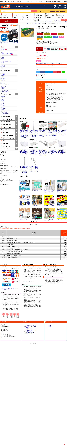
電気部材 (2, 107)
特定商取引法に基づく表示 (62, 21)
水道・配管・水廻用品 (7, 135)
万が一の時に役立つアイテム (49, 205)
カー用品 (25, 16)
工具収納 (2, 57)
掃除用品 (2, 75)
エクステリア (59, 17)
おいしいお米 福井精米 (37, 219)
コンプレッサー (52, 11)
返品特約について (28, 331)
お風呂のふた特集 (37, 190)
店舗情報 (49, 326)
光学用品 (2, 103)
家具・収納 (14, 16)
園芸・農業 (37, 14)
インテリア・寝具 (4, 17)
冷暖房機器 (3, 96)
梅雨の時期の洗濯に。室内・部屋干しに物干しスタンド (62, 190)
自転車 (13, 17)
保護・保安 (3, 66)
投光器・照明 (3, 65)
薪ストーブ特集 (37, 205)
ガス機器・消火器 (4, 112)
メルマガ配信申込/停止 (29, 332)
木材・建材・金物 (60, 16)
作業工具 (2, 52)
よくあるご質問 (38, 1)
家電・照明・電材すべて (5, 113)
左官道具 (2, 58)
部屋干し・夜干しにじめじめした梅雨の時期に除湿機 (49, 190)
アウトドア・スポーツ (27, 14)
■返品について (38, 69)
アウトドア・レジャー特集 (62, 219)
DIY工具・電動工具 (4, 14)
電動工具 (2, 49)
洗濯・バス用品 (3, 83)
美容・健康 (25, 17)
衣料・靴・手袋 (37, 17)
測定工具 (2, 62)
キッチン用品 (3, 73)
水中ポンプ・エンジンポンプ (6, 61)
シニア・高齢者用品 (4, 90)
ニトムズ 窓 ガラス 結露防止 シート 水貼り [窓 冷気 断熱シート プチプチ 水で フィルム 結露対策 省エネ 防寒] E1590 (52, 133)
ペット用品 (3, 16)
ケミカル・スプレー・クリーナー (7, 53)
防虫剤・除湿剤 (3, 86)
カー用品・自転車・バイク (8, 129)
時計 (1, 104)
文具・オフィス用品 (49, 16)
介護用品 (2, 88)
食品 (3, 140)
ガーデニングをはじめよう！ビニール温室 (49, 219)
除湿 (61, 11)
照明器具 (2, 100)
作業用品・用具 (3, 60)
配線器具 (2, 109)
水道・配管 (48, 17)
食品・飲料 (59, 14)
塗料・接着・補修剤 (6, 119)
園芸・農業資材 (5, 116)
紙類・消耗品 (3, 78)
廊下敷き (39, 23)
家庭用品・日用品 (38, 16)
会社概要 (49, 325)
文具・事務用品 (5, 121)
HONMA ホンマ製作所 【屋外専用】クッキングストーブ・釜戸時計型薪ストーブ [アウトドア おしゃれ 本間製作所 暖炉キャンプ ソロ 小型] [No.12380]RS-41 (24, 134)
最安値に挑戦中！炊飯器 (24, 219)
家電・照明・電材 (6, 94)
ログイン (47, 20)
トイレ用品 (3, 74)
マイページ (43, 20)
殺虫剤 (2, 77)
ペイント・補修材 (15, 14)
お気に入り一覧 (36, 20)
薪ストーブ (57, 11)
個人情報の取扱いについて (30, 325)
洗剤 (1, 82)
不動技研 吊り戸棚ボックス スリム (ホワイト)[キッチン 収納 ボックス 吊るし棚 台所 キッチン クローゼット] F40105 (62, 151)
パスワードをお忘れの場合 (55, 20)
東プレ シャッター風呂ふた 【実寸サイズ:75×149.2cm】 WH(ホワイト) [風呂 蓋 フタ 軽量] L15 (52, 151)
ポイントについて (28, 333)
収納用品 (2, 79)
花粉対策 (63, 11)
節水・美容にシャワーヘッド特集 (24, 190)
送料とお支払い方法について (39, 21)
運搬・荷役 (3, 56)
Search (34, 11)
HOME (21, 23)
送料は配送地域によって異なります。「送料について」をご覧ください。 (49, 63)
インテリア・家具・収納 (7, 138)
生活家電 (2, 99)
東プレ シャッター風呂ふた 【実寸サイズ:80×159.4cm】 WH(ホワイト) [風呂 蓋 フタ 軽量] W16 (62, 133)
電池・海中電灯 (3, 108)
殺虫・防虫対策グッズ (62, 205)
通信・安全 (3, 105)
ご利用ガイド (30, 1)
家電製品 (47, 14)
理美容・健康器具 (4, 111)
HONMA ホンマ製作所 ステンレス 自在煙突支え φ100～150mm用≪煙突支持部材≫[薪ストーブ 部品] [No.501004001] (33, 169)
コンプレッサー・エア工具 (5, 54)
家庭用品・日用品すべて (5, 91)
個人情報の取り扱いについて (50, 21)
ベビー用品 (3, 87)
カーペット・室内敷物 (34, 23)
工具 (3, 47)
